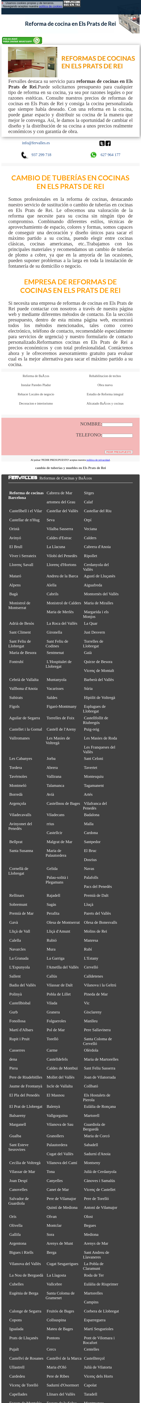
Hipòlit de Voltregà (99, 697)
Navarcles (17, 949)
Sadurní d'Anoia (97, 1154)
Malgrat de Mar (59, 841)
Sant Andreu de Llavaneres (96, 1254)
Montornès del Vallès (101, 594)
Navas (89, 868)
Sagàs (51, 904)
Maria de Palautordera (56, 853)
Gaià (88, 652)
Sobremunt (18, 904)
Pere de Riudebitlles (25, 1077)
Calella (15, 940)
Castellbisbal (19, 1003)
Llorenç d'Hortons (61, 564)
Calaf (88, 502)
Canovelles (18, 1189)
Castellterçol (94, 1358)
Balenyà (53, 1106)
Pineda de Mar (96, 994)
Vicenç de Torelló (23, 1385)
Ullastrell (17, 1367)
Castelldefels (57, 1059)
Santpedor (92, 841)
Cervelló (91, 967)
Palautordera (57, 1144)
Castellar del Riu (98, 511)
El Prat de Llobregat (25, 1106)
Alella (51, 585)
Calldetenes (93, 976)
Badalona (91, 814)
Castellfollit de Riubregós (95, 720)
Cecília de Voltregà (25, 1162)
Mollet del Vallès (60, 1077)
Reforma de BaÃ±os (36, 376)
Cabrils (52, 594)
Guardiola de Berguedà (94, 1126)
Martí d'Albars (21, 1030)
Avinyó (15, 538)
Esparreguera (94, 1320)
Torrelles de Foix (60, 718)
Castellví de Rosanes (26, 1358)
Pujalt (14, 1349)
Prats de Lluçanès (23, 1338)
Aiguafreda (93, 585)
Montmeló (17, 785)
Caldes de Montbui (62, 1068)
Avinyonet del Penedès (20, 826)
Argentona (17, 1243)
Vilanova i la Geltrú (100, 985)
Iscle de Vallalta (60, 1086)
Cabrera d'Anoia (97, 546)
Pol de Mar (56, 1030)
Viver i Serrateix (22, 555)
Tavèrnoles (18, 776)
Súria (88, 688)
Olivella (16, 1225)
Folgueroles (56, 1021)
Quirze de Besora (98, 661)
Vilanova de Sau (60, 1124)
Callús (52, 976)
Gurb (13, 1012)
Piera (13, 1068)
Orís (12, 1216)
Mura (51, 949)
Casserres (17, 1050)
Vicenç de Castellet (99, 1189)
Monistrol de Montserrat (19, 605)
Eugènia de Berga (23, 1293)
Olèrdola (91, 1050)
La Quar (91, 623)
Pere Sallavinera (97, 1030)
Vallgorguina (57, 1115)
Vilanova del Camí (62, 1162)
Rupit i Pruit (19, 1039)
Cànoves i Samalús (99, 1180)
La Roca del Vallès (62, 623)
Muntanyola (56, 679)
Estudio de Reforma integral (105, 394)
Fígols (14, 706)
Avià (50, 794)
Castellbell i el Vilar (25, 511)
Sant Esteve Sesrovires (18, 1147)
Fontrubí (16, 661)
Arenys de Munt (59, 1243)
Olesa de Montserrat (63, 922)
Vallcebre (54, 1284)
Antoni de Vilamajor (100, 1207)
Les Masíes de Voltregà (58, 740)
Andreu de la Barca (62, 576)
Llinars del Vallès (61, 1394)
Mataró (15, 576)
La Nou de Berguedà (26, 1275)
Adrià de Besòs (21, 623)
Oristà (14, 528)
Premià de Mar (21, 913)
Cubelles (16, 1284)
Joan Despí (18, 1180)
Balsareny (17, 1115)
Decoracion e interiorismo (36, 403)
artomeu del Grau (61, 502)
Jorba (51, 758)
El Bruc (90, 850)
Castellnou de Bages (63, 803)
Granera (53, 1012)
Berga (51, 1252)
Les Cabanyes (20, 758)
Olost (88, 1216)
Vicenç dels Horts (98, 1376)
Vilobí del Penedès (62, 555)
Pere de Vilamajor (61, 1198)
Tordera (15, 767)
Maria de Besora (22, 652)
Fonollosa (17, 1021)
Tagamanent (94, 785)
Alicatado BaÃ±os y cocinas (105, 403)
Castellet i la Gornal (25, 729)
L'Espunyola (19, 967)
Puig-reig (91, 729)
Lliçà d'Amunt (58, 931)
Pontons (53, 1338)
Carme (52, 1050)
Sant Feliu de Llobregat (19, 643)
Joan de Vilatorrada (100, 1077)
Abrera (52, 767)
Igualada (16, 1329)
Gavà (13, 922)
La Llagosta (56, 1275)
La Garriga (55, 958)
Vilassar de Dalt (60, 985)
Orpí (87, 520)
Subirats (16, 697)
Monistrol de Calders (64, 603)
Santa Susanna (21, 850)
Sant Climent (20, 632)
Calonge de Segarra (25, 1311)
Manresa (91, 940)
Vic (87, 1003)
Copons (15, 1320)
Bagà (13, 594)
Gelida (52, 868)
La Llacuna (56, 546)
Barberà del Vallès (99, 679)
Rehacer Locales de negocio (36, 394)
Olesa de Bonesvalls (100, 922)
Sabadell (91, 1144)
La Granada (19, 958)
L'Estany (91, 958)
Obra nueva (105, 385)
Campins (91, 1302)
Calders (90, 538)
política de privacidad (98, 459)
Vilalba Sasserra (60, 528)
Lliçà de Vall (19, 931)
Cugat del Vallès (60, 1154)
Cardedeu (17, 1376)
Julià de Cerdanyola (100, 1171)
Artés (88, 794)
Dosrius (90, 859)
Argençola (17, 803)
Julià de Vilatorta (98, 1367)
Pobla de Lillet (59, 994)
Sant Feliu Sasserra (99, 1068)
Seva (51, 520)
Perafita (53, 913)
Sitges (89, 493)
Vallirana (54, 776)
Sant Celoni (93, 758)
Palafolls (91, 877)
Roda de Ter (94, 1275)
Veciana (90, 528)
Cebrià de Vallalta (24, 679)
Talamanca (55, 785)
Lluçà (88, 904)
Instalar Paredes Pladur (36, 385)
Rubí (88, 949)
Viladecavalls (20, 814)
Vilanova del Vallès (25, 1263)
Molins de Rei (95, 931)
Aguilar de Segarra (24, 718)
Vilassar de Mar (22, 1171)
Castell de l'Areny (61, 729)
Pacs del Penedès (98, 886)
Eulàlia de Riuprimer (101, 1284)
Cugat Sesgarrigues (62, 1263)
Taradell (90, 1394)
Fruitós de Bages (60, 1311)
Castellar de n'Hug (24, 520)
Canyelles (55, 1180)
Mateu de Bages (60, 1329)
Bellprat (16, 841)
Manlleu (91, 1021)
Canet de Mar (58, 1189)
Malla (89, 823)
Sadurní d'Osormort (63, 1385)
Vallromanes (19, 738)
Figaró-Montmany (62, 706)
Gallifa (15, 1234)
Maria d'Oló (56, 1367)
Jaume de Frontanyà (25, 1086)
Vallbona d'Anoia (23, 688)
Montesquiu (94, 776)
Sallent (15, 976)
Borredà (16, 794)
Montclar (54, 1225)
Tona (51, 1171)
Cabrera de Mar (59, 493)
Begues (90, 1225)
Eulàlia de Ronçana (100, 1106)
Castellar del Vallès (62, 511)
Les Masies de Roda (100, 738)
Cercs (51, 1349)
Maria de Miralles (98, 603)
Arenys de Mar (96, 1243)
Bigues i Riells (21, 1252)
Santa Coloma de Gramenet (60, 1295)
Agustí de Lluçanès (99, 576)
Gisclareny (93, 1012)
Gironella (54, 632)
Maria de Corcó (97, 1136)
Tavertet (90, 767)
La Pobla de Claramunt (93, 1266)
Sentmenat (55, 652)
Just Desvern (94, 632)
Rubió (52, 940)
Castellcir (54, 832)
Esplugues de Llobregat (94, 708)
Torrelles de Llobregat (93, 643)
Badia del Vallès (22, 985)
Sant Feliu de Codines (57, 643)
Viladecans (55, 814)
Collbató (91, 1086)
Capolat (90, 1385)
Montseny (92, 1162)
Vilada (52, 1003)
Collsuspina (56, 1320)
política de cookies (50, 6)
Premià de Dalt (96, 895)
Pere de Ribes (58, 1376)
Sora (50, 1234)
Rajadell (53, 895)
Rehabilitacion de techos (105, 376)
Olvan (52, 1216)
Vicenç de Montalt (99, 670)
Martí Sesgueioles (98, 1329)
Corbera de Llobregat (101, 1311)
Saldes (52, 697)
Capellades (18, 1394)
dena (13, 1059)
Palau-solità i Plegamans (57, 879)
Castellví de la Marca (64, 1358)
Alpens (15, 585)
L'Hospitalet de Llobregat (59, 664)
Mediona (91, 1234)
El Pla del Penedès (24, 1095)
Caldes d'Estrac (59, 538)
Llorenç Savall (21, 564)
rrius (50, 823)
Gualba (15, 1136)
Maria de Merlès (60, 612)
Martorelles (93, 1293)
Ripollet (90, 555)
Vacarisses (55, 688)
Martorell (91, 1115)
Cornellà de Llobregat (18, 870)
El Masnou (55, 1095)
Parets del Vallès (97, 913)
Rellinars (16, 895)
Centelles (91, 1349)
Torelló (52, 1039)
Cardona (91, 832)
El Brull (15, 546)
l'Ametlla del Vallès (63, 967)
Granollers (55, 1136)
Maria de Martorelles (101, 1059)
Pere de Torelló (96, 1198)
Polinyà (15, 994)
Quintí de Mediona (62, 1207)
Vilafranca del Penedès (95, 805)
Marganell (17, 1124)
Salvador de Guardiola (18, 1201)
